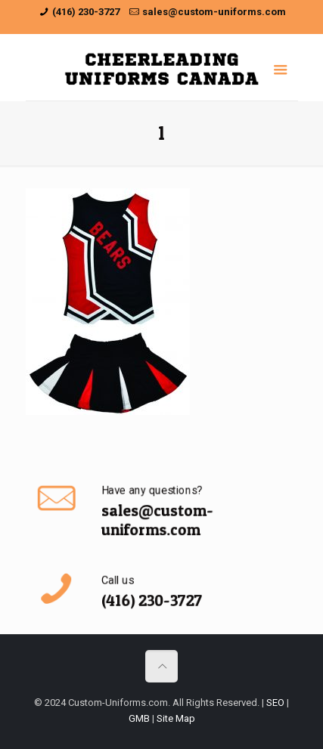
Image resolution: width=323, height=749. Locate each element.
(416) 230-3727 (86, 11)
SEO (275, 702)
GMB (139, 718)
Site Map (176, 718)
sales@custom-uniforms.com (214, 11)
